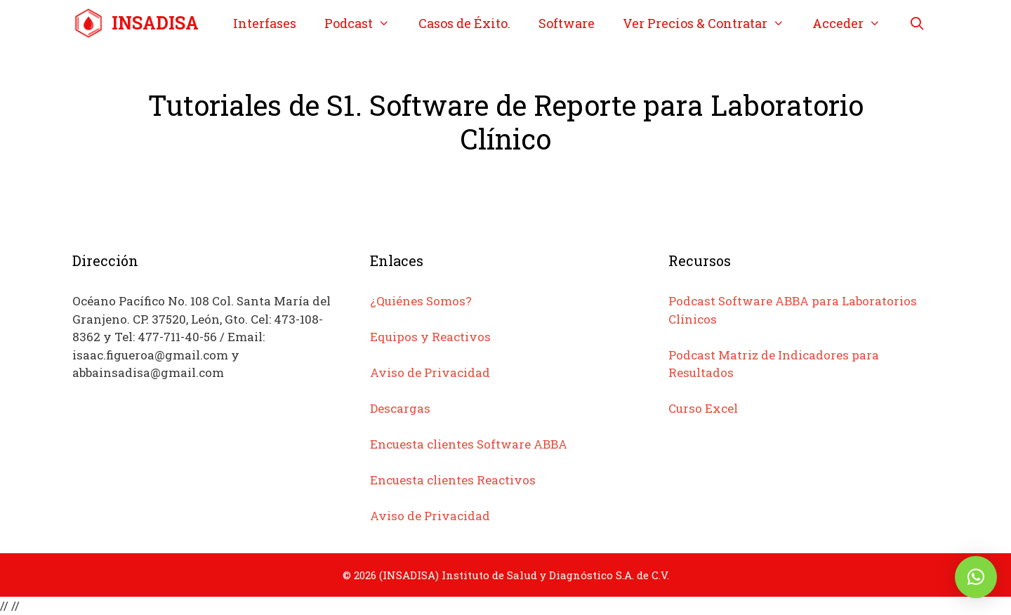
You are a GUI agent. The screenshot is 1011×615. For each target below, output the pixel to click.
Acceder (853, 23)
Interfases (264, 23)
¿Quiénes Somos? (421, 301)
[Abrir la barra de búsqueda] (916, 23)
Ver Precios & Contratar (710, 23)
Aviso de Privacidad (430, 372)
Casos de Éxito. (464, 23)
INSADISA (155, 22)
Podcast (364, 23)
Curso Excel (703, 408)
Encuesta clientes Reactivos (453, 480)
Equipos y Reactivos (430, 337)
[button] (976, 577)
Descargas (400, 408)
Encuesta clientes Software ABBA (468, 444)
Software (566, 23)
